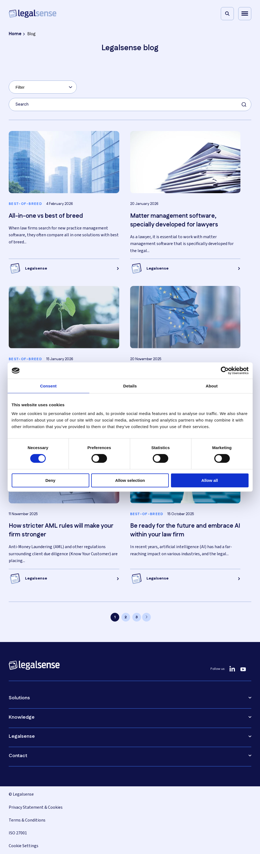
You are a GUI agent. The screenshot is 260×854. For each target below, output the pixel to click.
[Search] (227, 13)
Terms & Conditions (27, 820)
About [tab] (212, 386)
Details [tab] (130, 386)
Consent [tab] (48, 386)
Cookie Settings (23, 846)
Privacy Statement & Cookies (36, 807)
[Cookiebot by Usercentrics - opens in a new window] (225, 370)
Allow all (209, 480)
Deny (50, 480)
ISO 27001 (18, 833)
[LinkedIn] (232, 668)
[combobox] (43, 87)
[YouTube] (243, 669)
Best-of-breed (25, 204)
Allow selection (130, 480)
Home (15, 34)
